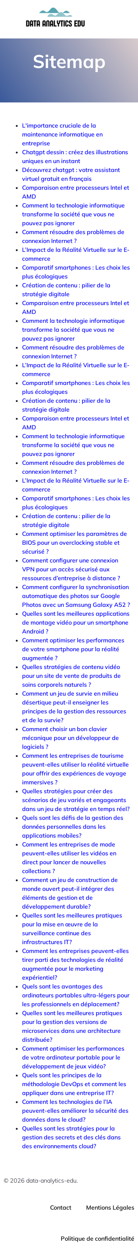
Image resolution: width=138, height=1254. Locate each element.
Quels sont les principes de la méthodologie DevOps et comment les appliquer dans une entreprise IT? (74, 1083)
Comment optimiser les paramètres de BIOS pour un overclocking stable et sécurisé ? (74, 542)
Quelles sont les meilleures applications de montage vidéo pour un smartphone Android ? (76, 622)
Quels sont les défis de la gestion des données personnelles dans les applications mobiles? (72, 826)
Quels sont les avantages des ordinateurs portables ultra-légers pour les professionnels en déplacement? (76, 995)
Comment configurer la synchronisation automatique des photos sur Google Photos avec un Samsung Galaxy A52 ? (76, 595)
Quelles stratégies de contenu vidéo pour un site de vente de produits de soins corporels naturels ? (71, 675)
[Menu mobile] (117, 19)
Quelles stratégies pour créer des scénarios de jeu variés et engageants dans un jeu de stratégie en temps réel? (76, 799)
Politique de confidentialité (97, 1238)
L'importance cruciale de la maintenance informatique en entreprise (62, 134)
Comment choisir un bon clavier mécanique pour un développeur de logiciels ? (70, 737)
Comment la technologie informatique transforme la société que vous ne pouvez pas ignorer (73, 214)
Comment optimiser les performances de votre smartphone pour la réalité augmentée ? (73, 649)
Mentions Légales (110, 1207)
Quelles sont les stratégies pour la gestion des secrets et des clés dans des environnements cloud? (71, 1137)
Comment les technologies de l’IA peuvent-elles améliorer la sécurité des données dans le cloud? (75, 1110)
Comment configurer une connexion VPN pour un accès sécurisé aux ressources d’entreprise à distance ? (71, 569)
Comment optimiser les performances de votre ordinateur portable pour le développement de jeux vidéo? (73, 1057)
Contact (60, 1207)
